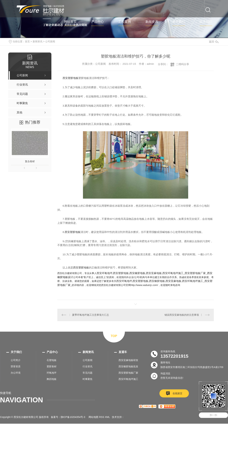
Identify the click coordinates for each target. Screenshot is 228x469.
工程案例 (124, 21)
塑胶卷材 (51, 366)
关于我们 (178, 21)
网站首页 (70, 21)
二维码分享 (182, 64)
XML (107, 417)
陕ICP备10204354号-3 (73, 417)
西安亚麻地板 (154, 273)
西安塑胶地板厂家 (195, 273)
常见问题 (87, 372)
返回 (213, 41)
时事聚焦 (87, 379)
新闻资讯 (151, 21)
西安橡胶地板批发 (128, 366)
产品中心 (97, 21)
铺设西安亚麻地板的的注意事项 (182, 314)
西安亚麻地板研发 (128, 360)
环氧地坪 (51, 372)
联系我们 (206, 21)
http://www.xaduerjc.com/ (144, 285)
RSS (101, 417)
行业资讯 (87, 366)
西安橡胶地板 (137, 273)
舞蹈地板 (51, 379)
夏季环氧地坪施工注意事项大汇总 (90, 314)
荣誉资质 (16, 366)
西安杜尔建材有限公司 (69, 273)
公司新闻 (50, 41)
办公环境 (16, 372)
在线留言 (177, 393)
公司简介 (16, 360)
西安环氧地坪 (104, 273)
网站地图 (93, 417)
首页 (27, 41)
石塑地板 (51, 360)
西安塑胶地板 (70, 77)
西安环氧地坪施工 (172, 273)
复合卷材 (30, 161)
